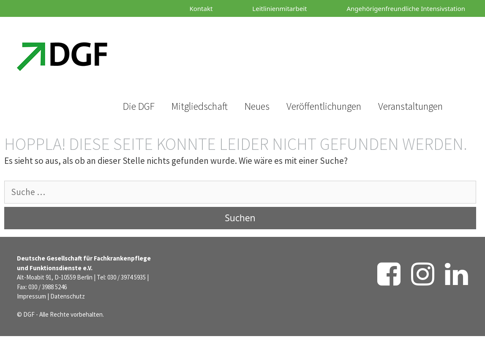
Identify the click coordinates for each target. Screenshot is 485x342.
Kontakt (201, 8)
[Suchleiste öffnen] (144, 48)
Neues (257, 106)
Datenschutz (67, 296)
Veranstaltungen (410, 106)
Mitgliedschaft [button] (200, 106)
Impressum (31, 296)
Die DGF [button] (139, 106)
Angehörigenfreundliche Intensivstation (405, 8)
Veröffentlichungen (323, 106)
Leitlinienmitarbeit (279, 8)
